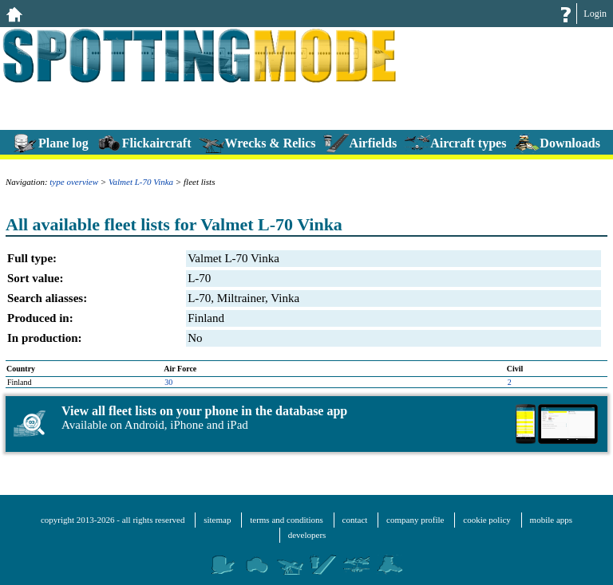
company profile (415, 519)
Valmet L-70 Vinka (141, 181)
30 (168, 382)
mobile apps (551, 519)
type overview (73, 181)
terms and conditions (286, 519)
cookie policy (487, 519)
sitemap (217, 519)
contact (355, 519)
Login (595, 13)
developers (307, 535)
